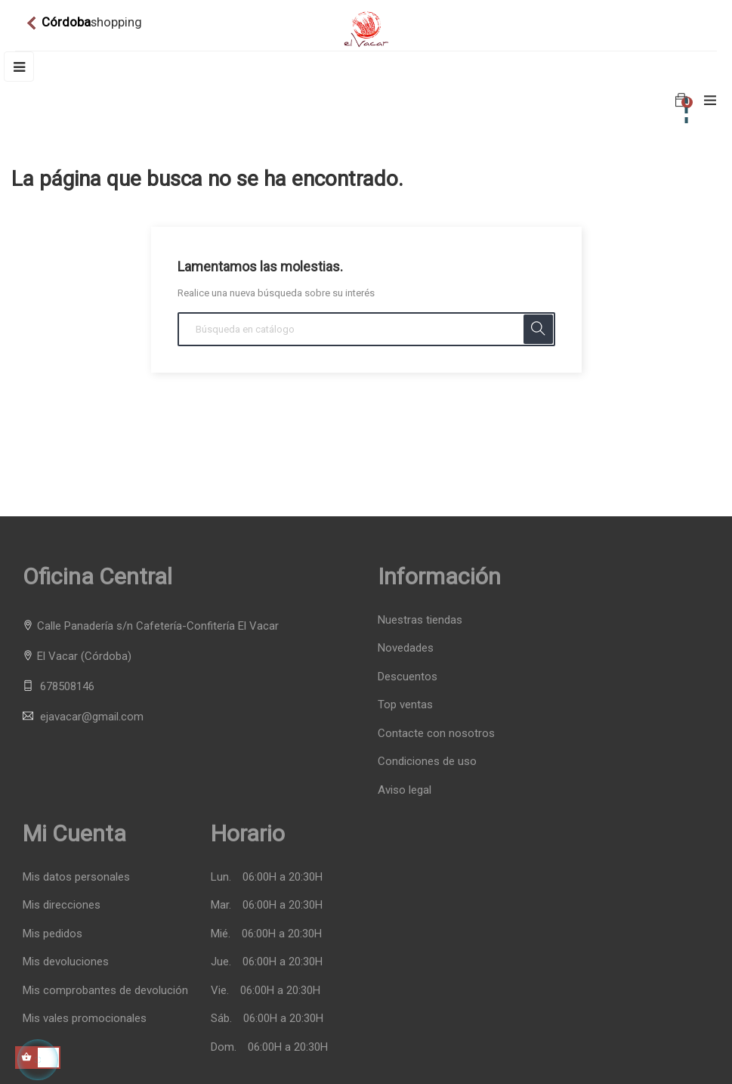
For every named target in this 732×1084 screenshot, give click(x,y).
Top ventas (405, 704)
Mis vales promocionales (85, 1018)
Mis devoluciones (66, 961)
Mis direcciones (61, 905)
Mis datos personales (76, 877)
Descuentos (407, 676)
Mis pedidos (52, 934)
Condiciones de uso (427, 761)
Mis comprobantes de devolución (105, 990)
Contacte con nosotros (436, 733)
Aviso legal (404, 790)
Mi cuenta (74, 833)
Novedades (406, 648)
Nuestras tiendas (420, 620)
